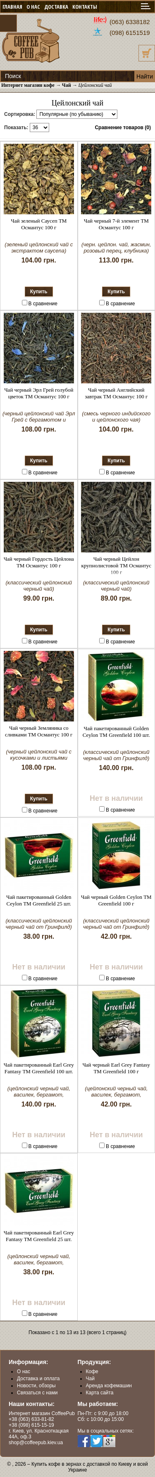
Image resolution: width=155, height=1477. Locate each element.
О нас (23, 1371)
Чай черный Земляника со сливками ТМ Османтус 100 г (38, 731)
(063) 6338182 (130, 21)
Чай (90, 1378)
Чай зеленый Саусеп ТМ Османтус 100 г (39, 224)
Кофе (92, 1371)
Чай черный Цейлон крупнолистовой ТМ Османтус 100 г (116, 565)
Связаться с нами (37, 1393)
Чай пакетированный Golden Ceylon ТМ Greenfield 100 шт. (116, 731)
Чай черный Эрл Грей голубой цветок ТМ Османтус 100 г (38, 393)
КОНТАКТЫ (84, 6)
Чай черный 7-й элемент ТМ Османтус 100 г (116, 224)
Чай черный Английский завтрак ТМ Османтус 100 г (116, 393)
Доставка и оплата (38, 1378)
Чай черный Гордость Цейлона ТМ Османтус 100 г (39, 562)
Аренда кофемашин (109, 1386)
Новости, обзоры (36, 1386)
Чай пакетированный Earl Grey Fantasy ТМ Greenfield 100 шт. (39, 1068)
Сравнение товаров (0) (123, 127)
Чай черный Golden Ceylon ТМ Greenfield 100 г (116, 900)
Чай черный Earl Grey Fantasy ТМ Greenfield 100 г (116, 1068)
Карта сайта (100, 1393)
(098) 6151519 (130, 32)
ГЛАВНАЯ (12, 6)
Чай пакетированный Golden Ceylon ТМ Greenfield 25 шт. (38, 900)
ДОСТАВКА (56, 6)
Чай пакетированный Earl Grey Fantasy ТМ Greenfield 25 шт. (39, 1235)
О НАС (33, 6)
